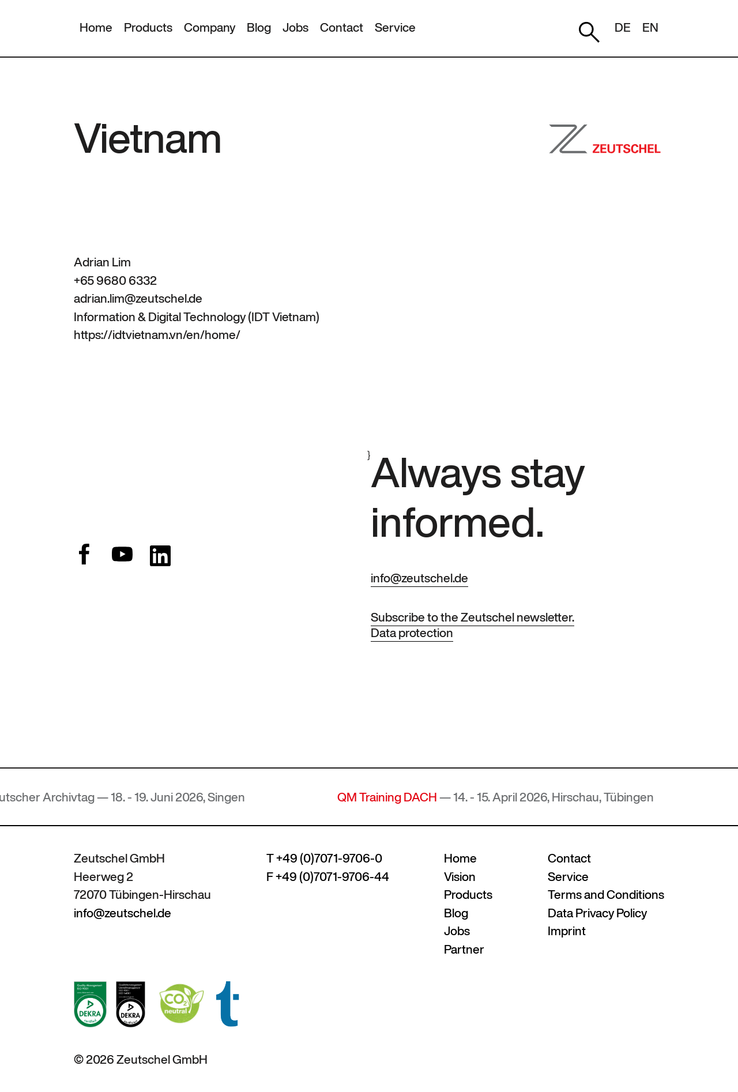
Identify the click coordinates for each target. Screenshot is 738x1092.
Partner (464, 949)
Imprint (567, 930)
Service (395, 27)
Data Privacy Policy (597, 913)
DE (623, 27)
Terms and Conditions (606, 894)
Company (209, 27)
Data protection (412, 632)
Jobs (295, 27)
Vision (460, 876)
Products (148, 27)
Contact (341, 27)
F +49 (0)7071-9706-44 (327, 876)
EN (650, 27)
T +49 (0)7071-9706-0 (324, 858)
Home (96, 27)
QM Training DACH (392, 797)
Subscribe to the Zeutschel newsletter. (472, 617)
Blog (259, 27)
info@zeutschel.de (419, 578)
